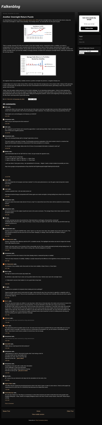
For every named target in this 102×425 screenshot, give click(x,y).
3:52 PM (7, 340)
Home (38, 411)
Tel (5, 287)
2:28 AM (7, 372)
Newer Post (6, 411)
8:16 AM (7, 236)
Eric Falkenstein (9, 239)
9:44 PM (7, 123)
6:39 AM (7, 205)
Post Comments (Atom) (42, 420)
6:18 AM (7, 400)
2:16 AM (7, 196)
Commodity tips (9, 392)
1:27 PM (7, 333)
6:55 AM (7, 214)
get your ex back (23, 370)
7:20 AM (7, 322)
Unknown (7, 318)
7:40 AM (7, 225)
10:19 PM (7, 132)
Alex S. (6, 301)
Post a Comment (9, 403)
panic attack (20, 358)
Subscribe (89, 28)
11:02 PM (7, 176)
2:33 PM (7, 380)
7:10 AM (7, 389)
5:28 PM (7, 284)
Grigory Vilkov (9, 383)
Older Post (70, 411)
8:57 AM (7, 268)
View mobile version (38, 414)
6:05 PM (7, 297)
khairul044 (7, 344)
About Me (81, 42)
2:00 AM (7, 360)
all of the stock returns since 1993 (29, 20)
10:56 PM (7, 148)
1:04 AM (7, 185)
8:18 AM (7, 250)
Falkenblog (10, 6)
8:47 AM (7, 261)
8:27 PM (7, 315)
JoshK (6, 325)
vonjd (6, 180)
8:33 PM (7, 116)
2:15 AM (7, 348)
